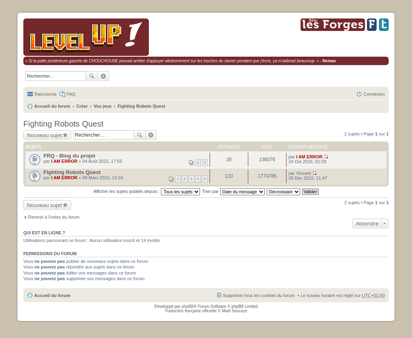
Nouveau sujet (44, 135)
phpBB (187, 306)
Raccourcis (45, 94)
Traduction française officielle (190, 311)
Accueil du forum (52, 106)
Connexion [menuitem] (374, 94)
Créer (82, 106)
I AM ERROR (64, 161)
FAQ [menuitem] (70, 94)
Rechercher (92, 76)
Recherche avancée (103, 76)
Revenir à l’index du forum (54, 217)
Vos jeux (102, 106)
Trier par (233, 191)
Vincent (303, 173)
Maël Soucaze (234, 311)
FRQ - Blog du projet (69, 156)
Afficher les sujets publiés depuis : (146, 191)
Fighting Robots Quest (141, 106)
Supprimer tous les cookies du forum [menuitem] (259, 295)
